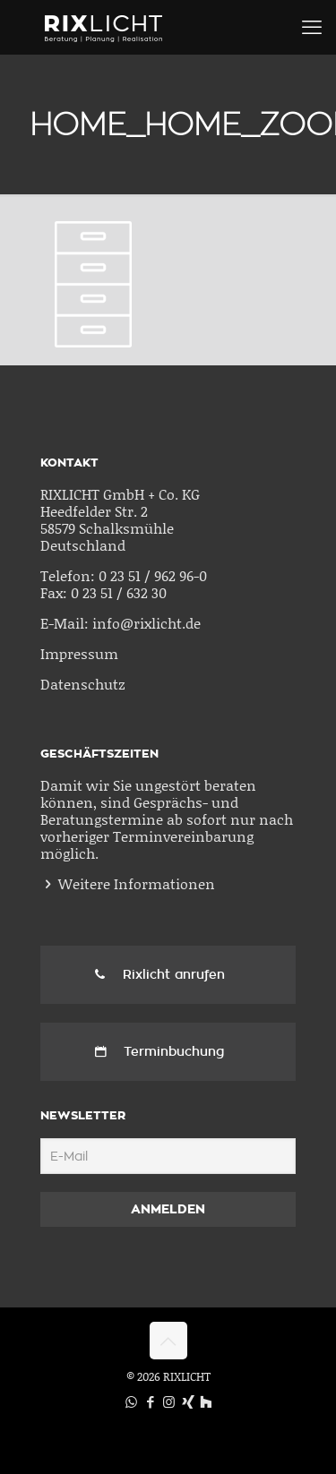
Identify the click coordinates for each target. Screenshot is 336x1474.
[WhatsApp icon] (131, 1401)
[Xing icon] (187, 1401)
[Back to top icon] (168, 1340)
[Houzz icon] (205, 1401)
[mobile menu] (312, 27)
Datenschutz (82, 683)
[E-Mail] (168, 1156)
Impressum (79, 653)
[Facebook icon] (150, 1401)
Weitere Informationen (136, 883)
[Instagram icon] (169, 1401)
